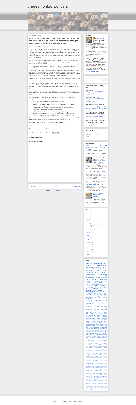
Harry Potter (91, 351)
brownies (93, 366)
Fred (98, 319)
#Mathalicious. (89, 341)
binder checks (92, 327)
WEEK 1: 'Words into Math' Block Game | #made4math (98, 195)
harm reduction (95, 374)
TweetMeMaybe (102, 297)
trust (86, 389)
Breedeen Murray (101, 315)
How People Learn (91, 297)
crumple (92, 370)
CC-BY (59, 401)
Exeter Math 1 (100, 303)
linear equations (90, 330)
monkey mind (97, 309)
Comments (90, 137)
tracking (92, 387)
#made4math (90, 278)
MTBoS (105, 321)
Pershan (87, 357)
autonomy (103, 274)
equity (93, 294)
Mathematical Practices (97, 304)
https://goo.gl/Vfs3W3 (91, 125)
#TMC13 (105, 312)
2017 (88, 237)
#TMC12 (104, 287)
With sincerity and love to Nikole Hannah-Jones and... (95, 225)
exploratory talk (91, 285)
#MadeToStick (89, 287)
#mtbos (96, 343)
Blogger (81, 401)
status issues (101, 270)
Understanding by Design (92, 360)
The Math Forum (101, 359)
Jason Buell (100, 321)
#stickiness (88, 290)
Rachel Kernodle (103, 357)
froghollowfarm (99, 373)
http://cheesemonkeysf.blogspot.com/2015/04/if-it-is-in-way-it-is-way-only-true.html (96, 107)
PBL (94, 356)
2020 (88, 219)
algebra (97, 361)
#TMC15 (88, 313)
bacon (105, 325)
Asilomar (96, 344)
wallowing (91, 296)
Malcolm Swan (89, 322)
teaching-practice (101, 386)
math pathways (89, 379)
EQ (94, 350)
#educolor (97, 313)
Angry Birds (101, 343)
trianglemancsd (103, 387)
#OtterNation (97, 287)
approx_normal (100, 363)
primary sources (95, 383)
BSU (100, 344)
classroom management (91, 367)
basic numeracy (101, 299)
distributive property (95, 371)
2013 (88, 247)
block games (99, 327)
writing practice (97, 312)
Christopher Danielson (92, 316)
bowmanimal (88, 366)
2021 (88, 217)
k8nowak (91, 376)
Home (55, 186)
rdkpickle (97, 333)
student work (93, 386)
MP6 (102, 353)
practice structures (101, 278)
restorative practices (93, 281)
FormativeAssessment (91, 319)
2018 (88, 235)
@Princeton (104, 313)
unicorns (97, 267)
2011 (88, 251)
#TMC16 (93, 313)
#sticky (97, 296)
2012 (88, 249)
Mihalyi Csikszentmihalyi (96, 273)
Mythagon (101, 354)
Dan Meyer (94, 349)
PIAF (98, 356)
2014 (88, 244)
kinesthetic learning (102, 376)
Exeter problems (102, 318)
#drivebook (89, 265)
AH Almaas (88, 315)
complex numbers (95, 328)
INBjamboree (98, 351)
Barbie (103, 344)
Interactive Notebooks (91, 321)
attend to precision (97, 325)
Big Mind (94, 315)
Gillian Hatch (103, 296)
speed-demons (103, 384)
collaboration (103, 284)
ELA (92, 350)
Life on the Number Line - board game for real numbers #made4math (99, 159)
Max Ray (96, 322)
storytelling (88, 336)
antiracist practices (96, 293)
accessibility (93, 361)
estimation (92, 373)
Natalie (105, 354)
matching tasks (103, 377)
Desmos (105, 316)
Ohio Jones (88, 356)
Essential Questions (91, 284)
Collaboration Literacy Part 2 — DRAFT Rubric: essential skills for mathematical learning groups (96, 147)
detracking (88, 371)
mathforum (88, 380)
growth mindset (95, 269)
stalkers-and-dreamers (101, 334)
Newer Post (32, 186)
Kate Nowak (91, 279)
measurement (100, 380)
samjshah (97, 384)
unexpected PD (91, 389)
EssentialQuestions (90, 318)
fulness (105, 373)
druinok (102, 371)
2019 (88, 232)
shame (96, 302)
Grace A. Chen (103, 319)
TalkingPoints (99, 291)
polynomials (88, 331)
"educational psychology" (101, 337)
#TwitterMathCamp (92, 272)
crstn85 (87, 370)
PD (96, 356)
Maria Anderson (94, 354)
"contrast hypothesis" (90, 337)
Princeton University (94, 357)
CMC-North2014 (98, 347)
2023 (88, 212)
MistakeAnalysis (93, 324)
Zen (102, 306)
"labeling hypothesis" (92, 339)
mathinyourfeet (94, 380)
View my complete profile (92, 71)
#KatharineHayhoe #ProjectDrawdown (96, 340)
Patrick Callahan (103, 356)
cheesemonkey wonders (48, 6)
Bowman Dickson (94, 346)
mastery (97, 377)
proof (91, 302)
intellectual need (90, 309)
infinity (100, 374)
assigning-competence (94, 364)
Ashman (91, 344)
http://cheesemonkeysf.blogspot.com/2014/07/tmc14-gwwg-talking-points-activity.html (96, 93)
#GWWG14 (104, 339)
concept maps (95, 369)
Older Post (77, 186)
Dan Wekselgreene (101, 349)
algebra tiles (102, 361)
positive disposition (94, 263)
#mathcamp (88, 303)
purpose (103, 309)
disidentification (99, 300)
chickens (105, 366)
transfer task (97, 387)
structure (87, 386)
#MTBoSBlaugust (102, 282)
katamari (96, 376)
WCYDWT (88, 299)
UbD (106, 359)
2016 (88, 240)
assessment (88, 325)
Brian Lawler (89, 347)
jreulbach (105, 374)
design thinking (98, 370)
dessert (105, 370)
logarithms (92, 377)
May (90, 221)
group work (99, 294)
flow (105, 263)
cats (101, 366)
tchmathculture (96, 336)
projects (101, 383)
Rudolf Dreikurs (97, 306)
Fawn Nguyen (99, 350)
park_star (101, 381)
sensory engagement (96, 310)
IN (94, 351)
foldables (105, 328)
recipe (93, 384)
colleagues (98, 367)
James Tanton (91, 353)
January (91, 229)
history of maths (95, 307)
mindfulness (103, 279)
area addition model (102, 324)
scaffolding (104, 285)
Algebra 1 (94, 303)
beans (87, 327)
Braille (99, 346)
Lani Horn (98, 353)
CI (106, 315)
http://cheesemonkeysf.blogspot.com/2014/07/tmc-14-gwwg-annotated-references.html (96, 100)
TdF (98, 284)
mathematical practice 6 (100, 379)
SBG (95, 282)
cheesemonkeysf (100, 38)
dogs (101, 328)
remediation (104, 333)
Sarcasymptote (89, 359)
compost (90, 369)
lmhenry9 (88, 377)
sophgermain (89, 334)
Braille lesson (104, 346)
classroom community (96, 276)
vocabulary (104, 336)
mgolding (104, 330)
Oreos (92, 356)
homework (104, 307)
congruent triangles (103, 369)
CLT (93, 347)
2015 (88, 242)
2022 (88, 215)
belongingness (104, 364)
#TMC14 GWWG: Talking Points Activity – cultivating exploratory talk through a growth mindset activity (95, 183)
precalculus (88, 383)
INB (94, 291)
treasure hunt (103, 302)
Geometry (91, 282)
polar (106, 381)
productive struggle (97, 331)
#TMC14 (88, 288)
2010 (88, 254)
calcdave (98, 366)
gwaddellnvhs (88, 374)
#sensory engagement (100, 288)
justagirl (87, 376)
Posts (89, 134)
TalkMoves (94, 359)
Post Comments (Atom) (58, 190)
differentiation (89, 300)
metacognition (98, 330)
